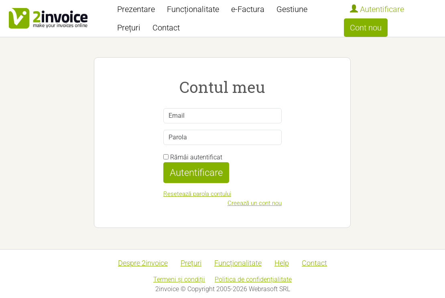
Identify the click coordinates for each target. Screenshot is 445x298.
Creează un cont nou (255, 203)
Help (281, 263)
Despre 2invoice (143, 263)
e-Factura (247, 9)
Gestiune (291, 9)
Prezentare (136, 9)
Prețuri (128, 27)
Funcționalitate (193, 9)
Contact (166, 27)
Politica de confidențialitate (253, 279)
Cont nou (366, 27)
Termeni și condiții (179, 279)
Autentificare (377, 9)
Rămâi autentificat (192, 157)
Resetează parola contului (197, 193)
